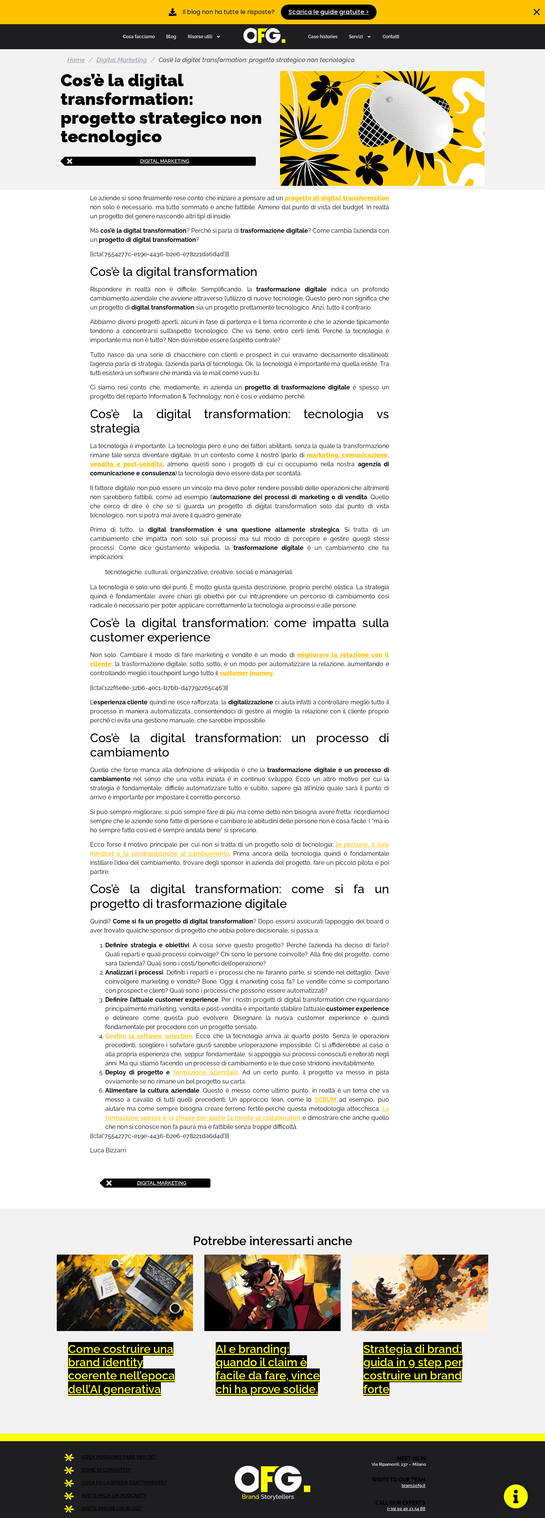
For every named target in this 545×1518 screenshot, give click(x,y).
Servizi (360, 37)
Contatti (391, 36)
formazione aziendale (205, 1072)
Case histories (323, 36)
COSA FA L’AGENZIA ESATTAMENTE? (124, 1482)
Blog (171, 36)
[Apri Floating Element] (516, 1496)
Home (76, 60)
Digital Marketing (122, 60)
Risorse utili (204, 37)
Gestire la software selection (148, 1036)
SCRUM (325, 1099)
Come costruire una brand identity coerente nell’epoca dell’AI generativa (121, 1369)
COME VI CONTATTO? (106, 1470)
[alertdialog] (272, 12)
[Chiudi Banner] (536, 12)
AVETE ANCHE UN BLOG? (111, 1508)
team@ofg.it (413, 1485)
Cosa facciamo (139, 36)
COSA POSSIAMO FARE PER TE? (118, 1457)
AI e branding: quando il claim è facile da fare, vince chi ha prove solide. (268, 1369)
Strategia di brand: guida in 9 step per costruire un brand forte (412, 1369)
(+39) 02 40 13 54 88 (406, 1508)
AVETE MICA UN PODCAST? (113, 1495)
